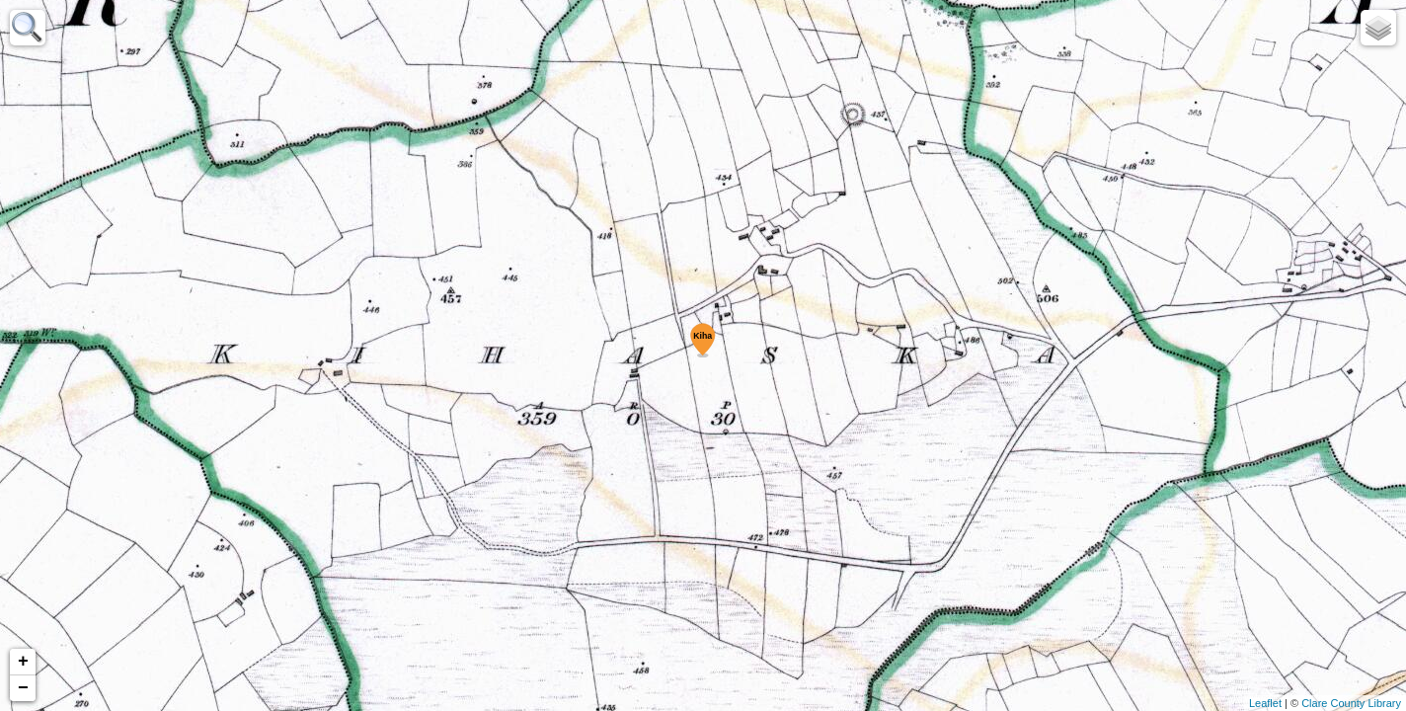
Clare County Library (1351, 703)
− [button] (23, 688)
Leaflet (1265, 703)
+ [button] (23, 661)
